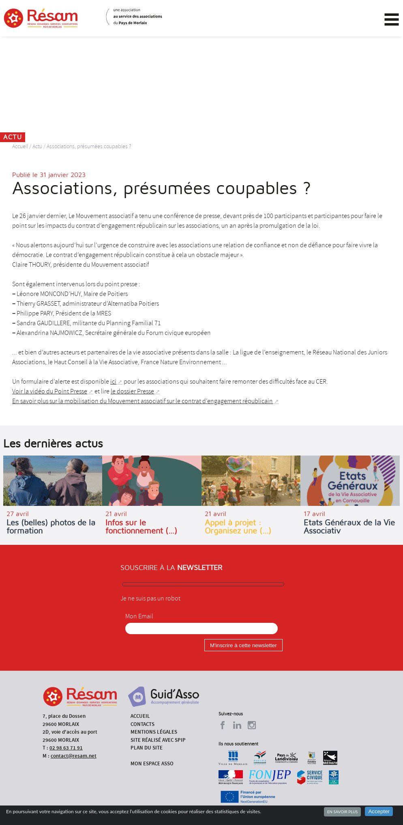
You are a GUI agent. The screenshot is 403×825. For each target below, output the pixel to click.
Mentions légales (154, 731)
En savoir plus (342, 811)
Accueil (20, 146)
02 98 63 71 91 (66, 747)
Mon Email (139, 616)
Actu (37, 146)
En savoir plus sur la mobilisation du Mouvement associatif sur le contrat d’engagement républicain (142, 401)
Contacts (142, 724)
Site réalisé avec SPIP (158, 739)
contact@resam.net (73, 755)
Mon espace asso (152, 763)
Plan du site (147, 747)
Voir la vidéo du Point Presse (49, 391)
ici (113, 382)
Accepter (379, 811)
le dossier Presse (132, 391)
